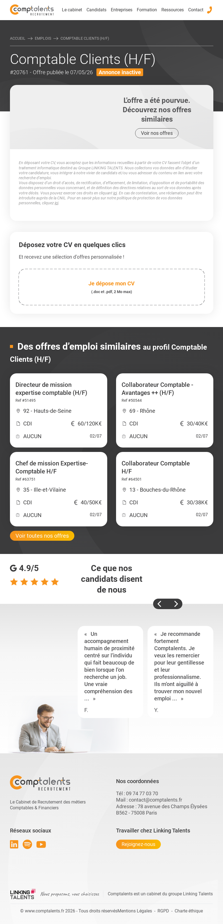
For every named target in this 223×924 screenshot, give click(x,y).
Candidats (96, 9)
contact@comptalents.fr (155, 800)
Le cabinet (72, 9)
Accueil (17, 38)
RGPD (163, 911)
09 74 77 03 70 (142, 793)
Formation (147, 9)
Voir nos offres (157, 133)
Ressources (172, 9)
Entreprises (121, 9)
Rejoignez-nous (138, 844)
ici (115, 193)
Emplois (43, 38)
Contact (195, 9)
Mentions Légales (134, 911)
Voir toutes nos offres (42, 535)
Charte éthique (189, 911)
